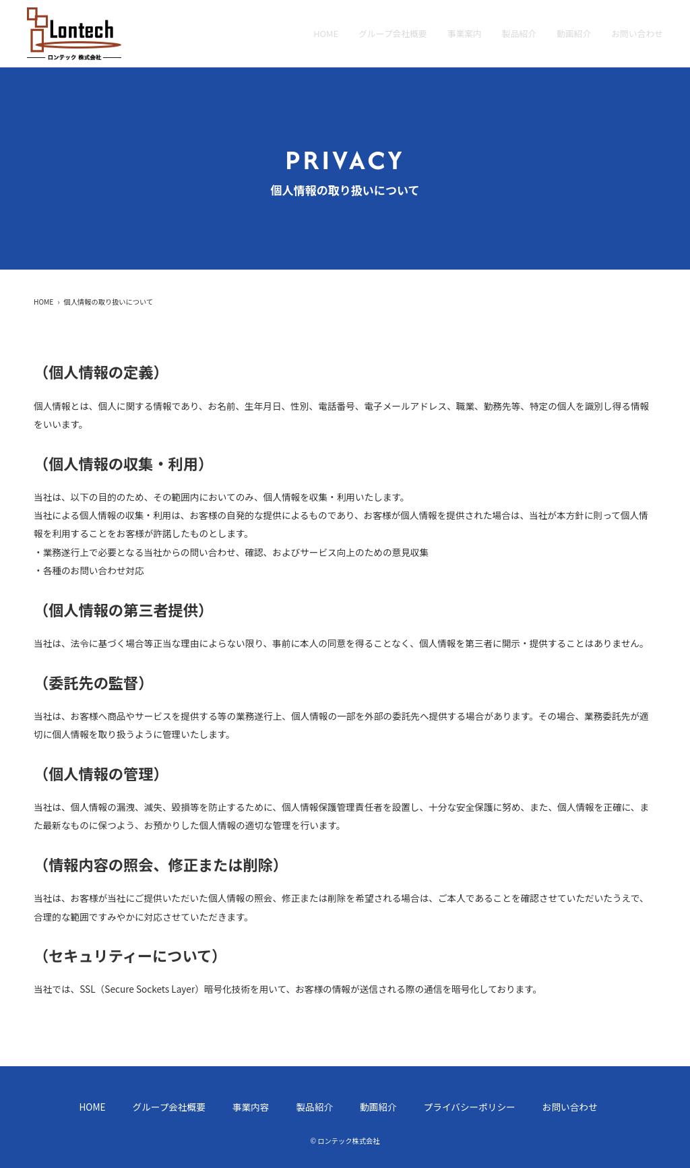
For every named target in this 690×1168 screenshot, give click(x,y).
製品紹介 (519, 33)
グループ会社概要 (392, 33)
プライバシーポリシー (469, 1106)
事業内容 (251, 1106)
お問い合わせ (637, 33)
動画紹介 (574, 33)
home (325, 33)
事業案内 (464, 33)
